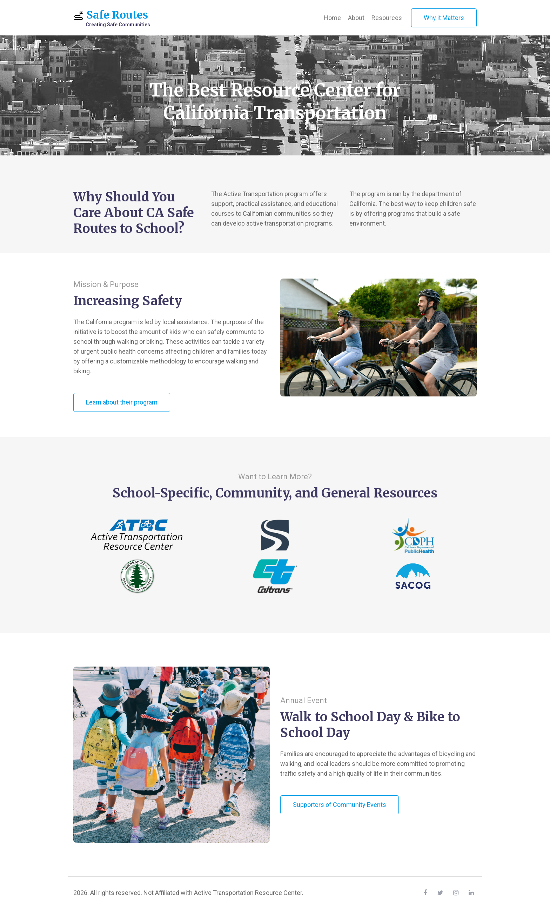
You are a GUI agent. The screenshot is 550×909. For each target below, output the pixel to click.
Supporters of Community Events (339, 804)
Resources (386, 17)
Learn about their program (121, 402)
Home (332, 17)
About (356, 17)
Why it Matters (444, 17)
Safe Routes (111, 18)
